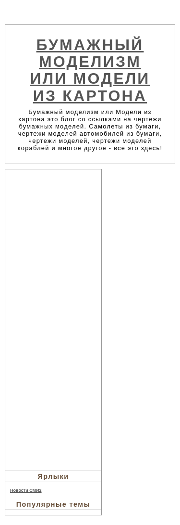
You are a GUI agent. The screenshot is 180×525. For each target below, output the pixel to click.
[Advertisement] (53, 318)
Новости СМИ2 (26, 490)
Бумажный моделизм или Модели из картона (90, 70)
